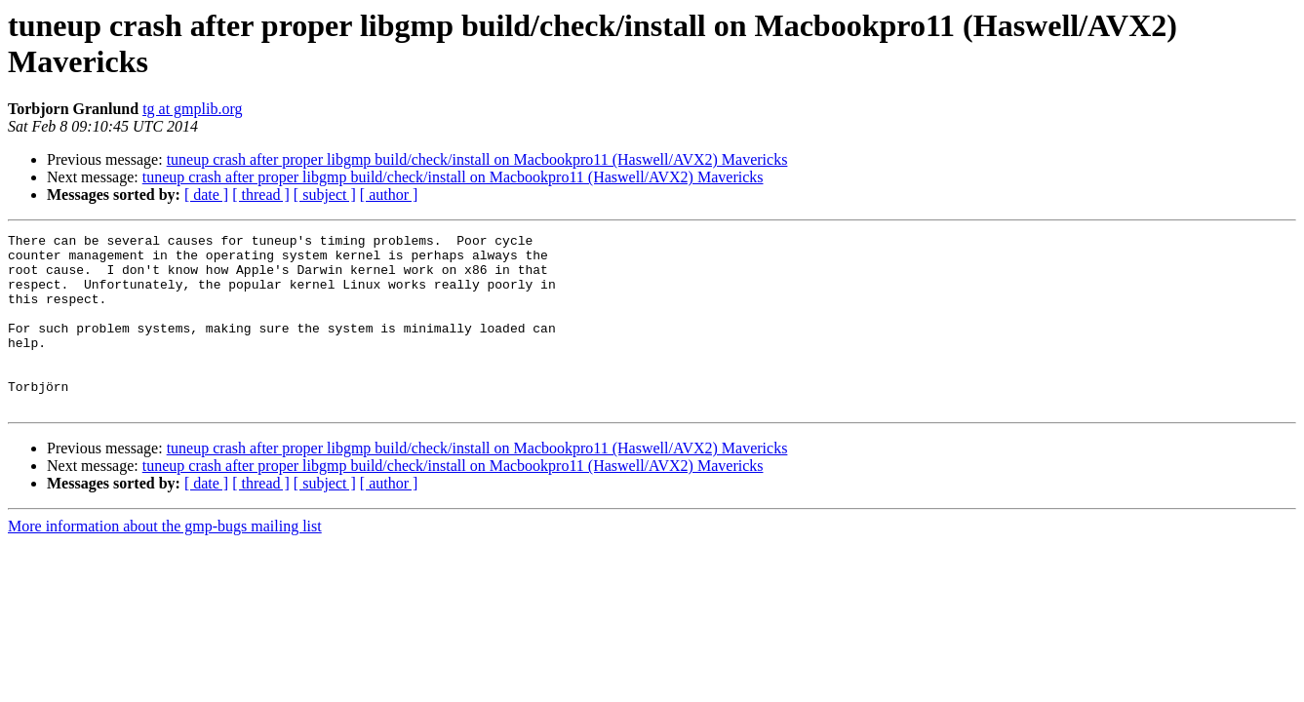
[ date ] (206, 194)
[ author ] (389, 194)
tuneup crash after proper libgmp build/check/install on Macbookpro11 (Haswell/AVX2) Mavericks (477, 159)
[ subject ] (325, 194)
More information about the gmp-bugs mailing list (165, 561)
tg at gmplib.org (192, 108)
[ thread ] (261, 194)
